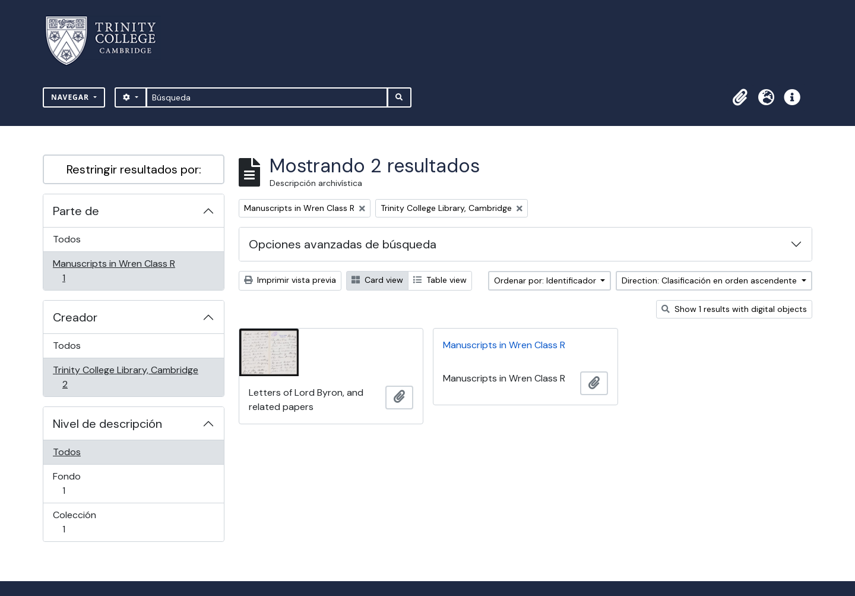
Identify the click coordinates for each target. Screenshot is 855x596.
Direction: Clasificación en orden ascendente (710, 280)
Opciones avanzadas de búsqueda (342, 244)
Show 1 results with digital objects (734, 309)
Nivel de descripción (107, 423)
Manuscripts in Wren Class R (113, 270)
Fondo (80, 483)
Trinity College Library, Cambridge (125, 377)
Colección (80, 522)
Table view (440, 280)
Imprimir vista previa (290, 280)
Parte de (76, 211)
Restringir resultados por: (133, 169)
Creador (75, 317)
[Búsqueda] (267, 97)
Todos (67, 239)
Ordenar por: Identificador (546, 280)
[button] (740, 97)
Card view (377, 280)
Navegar (71, 97)
